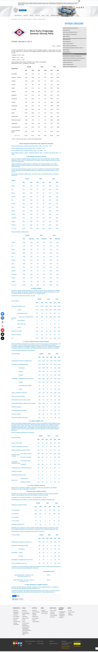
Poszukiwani (16, 618)
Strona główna (16, 19)
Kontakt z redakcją (40, 644)
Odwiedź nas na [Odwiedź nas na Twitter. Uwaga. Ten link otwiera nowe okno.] (16, 646)
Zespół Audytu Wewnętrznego (69, 66)
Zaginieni (15, 620)
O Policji (24, 608)
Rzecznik (70, 611)
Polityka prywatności (65, 648)
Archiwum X (15, 615)
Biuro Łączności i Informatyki (69, 45)
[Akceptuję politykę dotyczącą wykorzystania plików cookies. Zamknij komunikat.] (79, 1)
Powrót (53, 45)
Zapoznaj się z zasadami (66, 646)
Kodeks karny (35, 617)
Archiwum (61, 618)
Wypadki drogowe (43, 19)
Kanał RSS (14, 644)
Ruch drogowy (16, 617)
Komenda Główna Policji (26, 615)
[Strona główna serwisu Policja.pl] (77, 7)
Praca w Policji (53, 608)
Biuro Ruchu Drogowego (28, 19)
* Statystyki (36, 19)
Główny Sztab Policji (67, 62)
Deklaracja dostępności (53, 644)
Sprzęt (23, 622)
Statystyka (34, 608)
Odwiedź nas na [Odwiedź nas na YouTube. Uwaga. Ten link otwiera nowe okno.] (16, 644)
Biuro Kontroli (65, 36)
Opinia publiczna (35, 622)
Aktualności (15, 611)
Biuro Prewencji (66, 51)
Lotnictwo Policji (16, 622)
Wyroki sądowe (44, 613)
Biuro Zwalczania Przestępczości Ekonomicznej (73, 58)
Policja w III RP (25, 618)
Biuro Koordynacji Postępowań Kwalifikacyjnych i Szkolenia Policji (70, 39)
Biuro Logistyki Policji (67, 43)
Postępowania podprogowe (62, 616)
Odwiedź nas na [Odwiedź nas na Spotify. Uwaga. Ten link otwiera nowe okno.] (21, 646)
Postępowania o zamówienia (62, 613)
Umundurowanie (25, 623)
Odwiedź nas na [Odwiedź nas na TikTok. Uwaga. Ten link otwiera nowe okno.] (19, 646)
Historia (23, 620)
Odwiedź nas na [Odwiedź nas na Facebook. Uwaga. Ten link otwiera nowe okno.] (19, 644)
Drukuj (58, 45)
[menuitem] (18, 15)
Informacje (34, 611)
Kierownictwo (25, 612)
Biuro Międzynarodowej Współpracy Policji (72, 47)
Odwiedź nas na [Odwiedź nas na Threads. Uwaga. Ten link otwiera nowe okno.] (14, 646)
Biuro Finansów (65, 30)
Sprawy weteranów (70, 615)
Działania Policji (16, 608)
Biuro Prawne (65, 49)
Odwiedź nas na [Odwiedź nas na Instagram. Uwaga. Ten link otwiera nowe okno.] (21, 644)
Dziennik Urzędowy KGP (44, 612)
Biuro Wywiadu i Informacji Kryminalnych (71, 56)
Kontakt (69, 608)
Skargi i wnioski (71, 612)
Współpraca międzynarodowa (25, 626)
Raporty (34, 620)
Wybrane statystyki (34, 615)
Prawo (42, 608)
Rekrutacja (52, 617)
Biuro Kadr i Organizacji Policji (69, 32)
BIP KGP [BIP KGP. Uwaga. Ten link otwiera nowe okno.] (30, 644)
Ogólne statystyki (36, 612)
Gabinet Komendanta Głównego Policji (71, 60)
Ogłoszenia (52, 614)
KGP (21, 19)
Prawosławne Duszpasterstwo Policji (25, 634)
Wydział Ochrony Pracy (67, 64)
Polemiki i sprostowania (16, 624)
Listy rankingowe (53, 616)
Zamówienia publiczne (61, 609)
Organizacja (24, 617)
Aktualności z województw (16, 613)
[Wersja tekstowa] (81, 7)
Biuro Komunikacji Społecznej (69, 34)
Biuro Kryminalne (66, 41)
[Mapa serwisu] (79, 7)
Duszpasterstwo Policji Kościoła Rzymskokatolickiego (26, 630)
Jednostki (24, 611)
